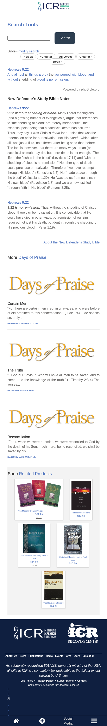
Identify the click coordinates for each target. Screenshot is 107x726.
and (91, 74)
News (23, 656)
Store (77, 656)
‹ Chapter (46, 56)
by (46, 74)
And (10, 74)
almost (19, 74)
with (74, 74)
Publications (36, 656)
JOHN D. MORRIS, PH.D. (22, 390)
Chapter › (86, 56)
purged (65, 74)
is (47, 79)
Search (64, 38)
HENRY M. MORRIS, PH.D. (23, 457)
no (51, 79)
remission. (61, 79)
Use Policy (26, 680)
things (33, 74)
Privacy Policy (45, 680)
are (41, 74)
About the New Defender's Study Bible (71, 242)
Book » (57, 61)
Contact (82, 680)
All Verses (66, 56)
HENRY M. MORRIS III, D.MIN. (25, 323)
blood (41, 79)
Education (88, 656)
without (12, 79)
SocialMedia (68, 721)
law (57, 74)
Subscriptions (65, 680)
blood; (82, 74)
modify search (28, 51)
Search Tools (22, 24)
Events (59, 656)
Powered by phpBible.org (81, 89)
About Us (11, 656)
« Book (28, 56)
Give (68, 656)
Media (49, 656)
